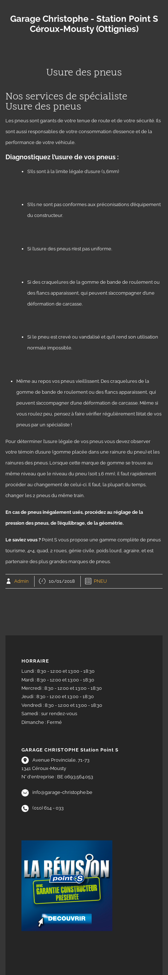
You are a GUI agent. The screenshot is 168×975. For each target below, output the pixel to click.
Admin (21, 581)
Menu (84, 51)
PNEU (100, 581)
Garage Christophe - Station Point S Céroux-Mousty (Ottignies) (84, 24)
